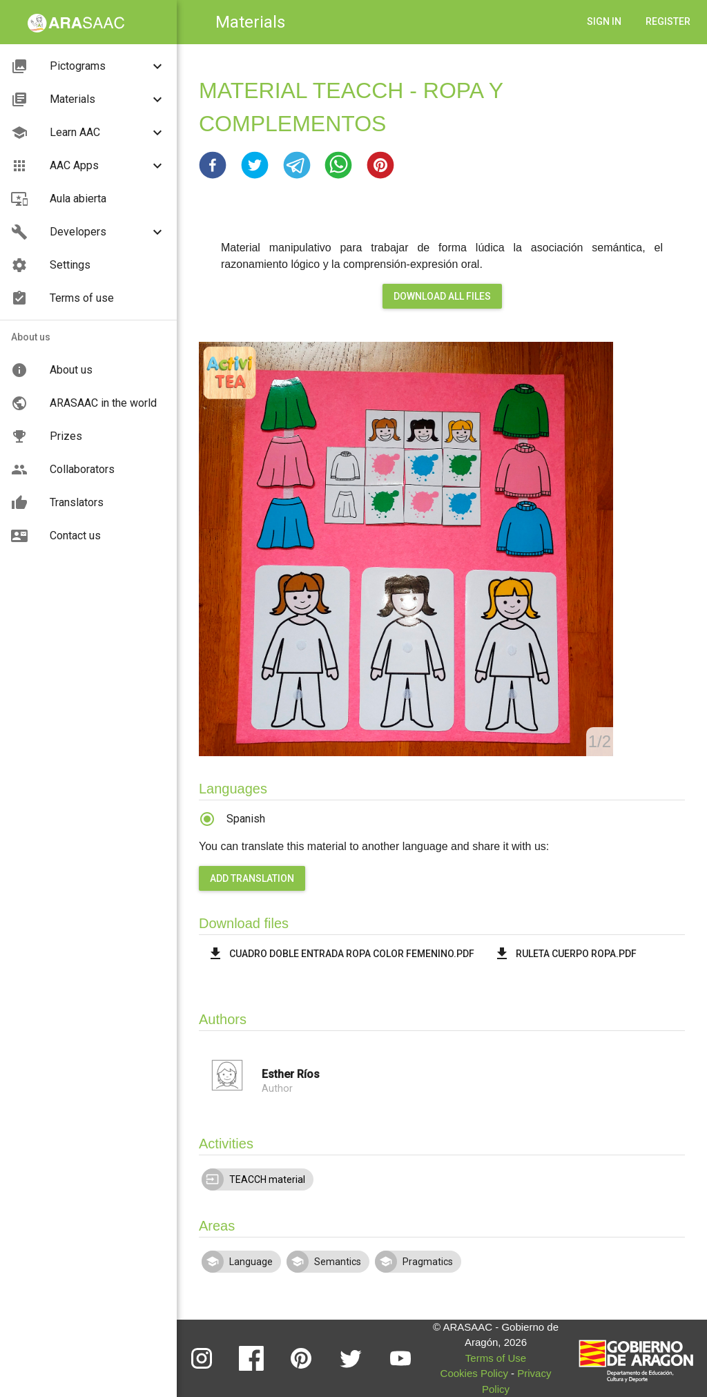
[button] (212, 165)
